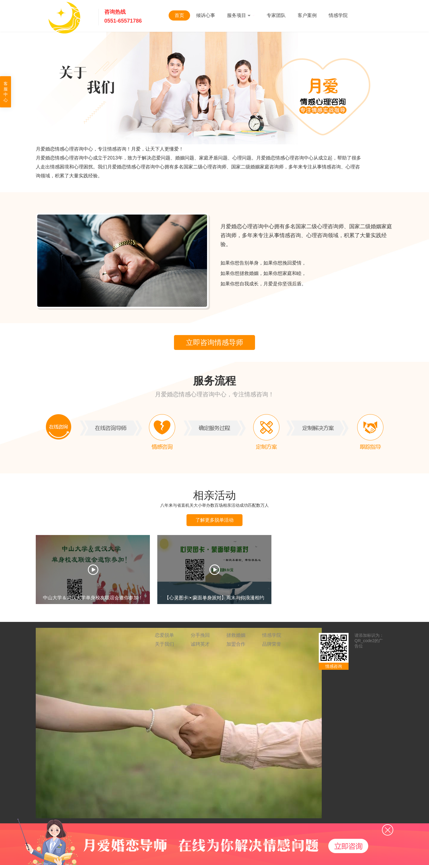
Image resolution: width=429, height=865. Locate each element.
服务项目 (241, 15)
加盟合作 (235, 644)
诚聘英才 (200, 644)
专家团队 (276, 15)
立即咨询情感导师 (214, 342)
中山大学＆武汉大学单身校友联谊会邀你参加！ (93, 597)
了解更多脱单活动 (214, 520)
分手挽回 (200, 635)
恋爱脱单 (164, 635)
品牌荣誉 (271, 644)
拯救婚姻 (235, 635)
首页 (179, 15)
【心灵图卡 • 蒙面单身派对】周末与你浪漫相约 (214, 597)
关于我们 (164, 644)
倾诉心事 (205, 15)
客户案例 (307, 15)
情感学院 (338, 15)
